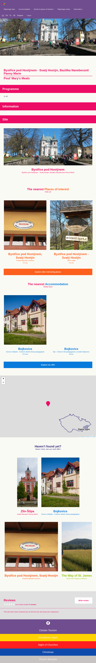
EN (7, 15)
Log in (29, 15)
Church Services (48, 659)
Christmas (48, 652)
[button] (48, 404)
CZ (3, 15)
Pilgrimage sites (9, 9)
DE (14, 15)
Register (20, 15)
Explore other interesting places (48, 272)
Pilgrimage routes (63, 9)
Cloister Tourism (48, 630)
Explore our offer (48, 365)
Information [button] (78, 9)
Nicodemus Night (48, 637)
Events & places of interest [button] (44, 9)
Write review (84, 600)
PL (11, 15)
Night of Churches (48, 644)
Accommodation (24, 9)
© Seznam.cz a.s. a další (90, 436)
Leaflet (82, 436)
